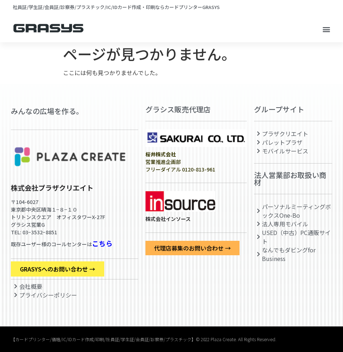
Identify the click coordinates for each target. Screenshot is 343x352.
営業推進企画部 (163, 158)
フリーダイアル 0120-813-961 (180, 169)
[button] (326, 29)
